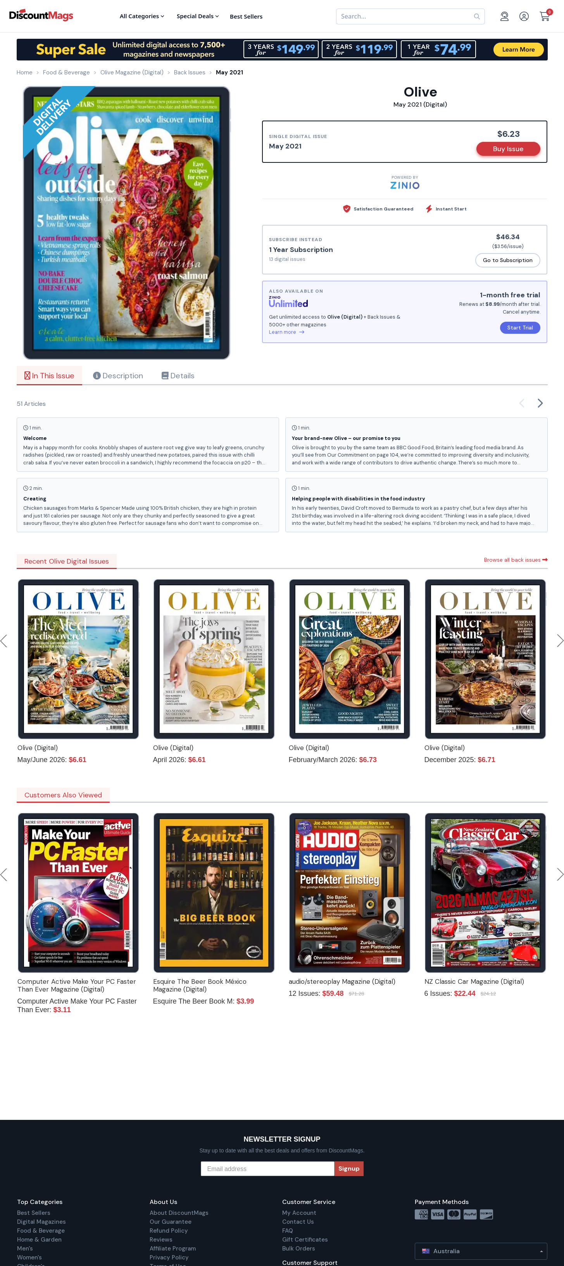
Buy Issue (508, 149)
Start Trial (520, 327)
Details (178, 376)
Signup (349, 1168)
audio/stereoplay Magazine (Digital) (342, 981)
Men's (25, 1248)
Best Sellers (33, 1213)
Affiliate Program (173, 1248)
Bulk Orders (298, 1248)
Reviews (161, 1240)
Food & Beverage (41, 1231)
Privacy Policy (169, 1257)
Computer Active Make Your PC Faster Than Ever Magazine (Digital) (76, 985)
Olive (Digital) (37, 747)
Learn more (286, 332)
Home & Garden (39, 1240)
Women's (29, 1257)
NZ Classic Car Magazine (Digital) (474, 981)
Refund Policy (169, 1231)
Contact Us (298, 1222)
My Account (299, 1213)
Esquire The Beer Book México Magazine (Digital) (200, 985)
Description (118, 376)
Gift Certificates (305, 1240)
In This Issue (49, 376)
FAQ (287, 1231)
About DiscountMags (179, 1213)
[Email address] (268, 1168)
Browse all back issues (516, 559)
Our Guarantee (170, 1222)
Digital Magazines (41, 1222)
